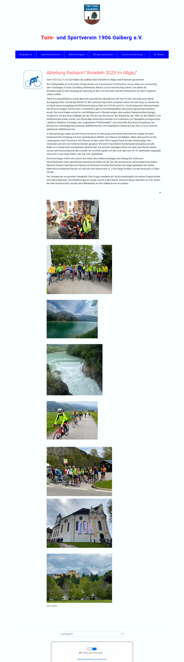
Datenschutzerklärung (86, 659)
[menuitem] (25, 55)
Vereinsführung (132, 54)
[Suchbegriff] (92, 634)
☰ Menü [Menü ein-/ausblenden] (159, 54)
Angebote (26, 54)
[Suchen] (122, 634)
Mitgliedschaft (103, 54)
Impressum (102, 659)
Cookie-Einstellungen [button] (90, 652)
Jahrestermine (50, 54)
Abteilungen (77, 54)
